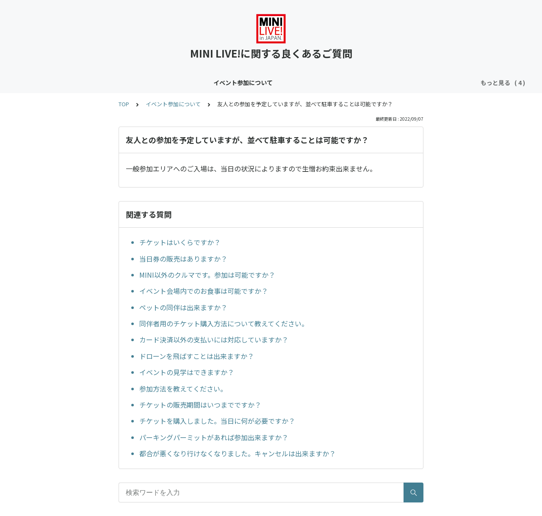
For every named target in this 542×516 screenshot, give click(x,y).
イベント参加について (80, 82)
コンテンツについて (148, 82)
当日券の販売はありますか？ (183, 259)
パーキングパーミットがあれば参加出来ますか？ (213, 437)
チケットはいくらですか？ (180, 242)
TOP (124, 104)
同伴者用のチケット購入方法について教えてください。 (223, 323)
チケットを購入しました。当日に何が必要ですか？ (217, 421)
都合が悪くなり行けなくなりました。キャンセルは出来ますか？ (237, 453)
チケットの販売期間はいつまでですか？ (200, 405)
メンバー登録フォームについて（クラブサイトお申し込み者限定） (347, 82)
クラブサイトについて (216, 82)
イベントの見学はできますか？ (186, 372)
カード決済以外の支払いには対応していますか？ (213, 339)
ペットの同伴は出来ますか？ (183, 307)
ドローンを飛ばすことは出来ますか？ (196, 356)
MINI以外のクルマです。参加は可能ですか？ (207, 275)
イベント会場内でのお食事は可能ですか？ (203, 291)
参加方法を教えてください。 (183, 389)
